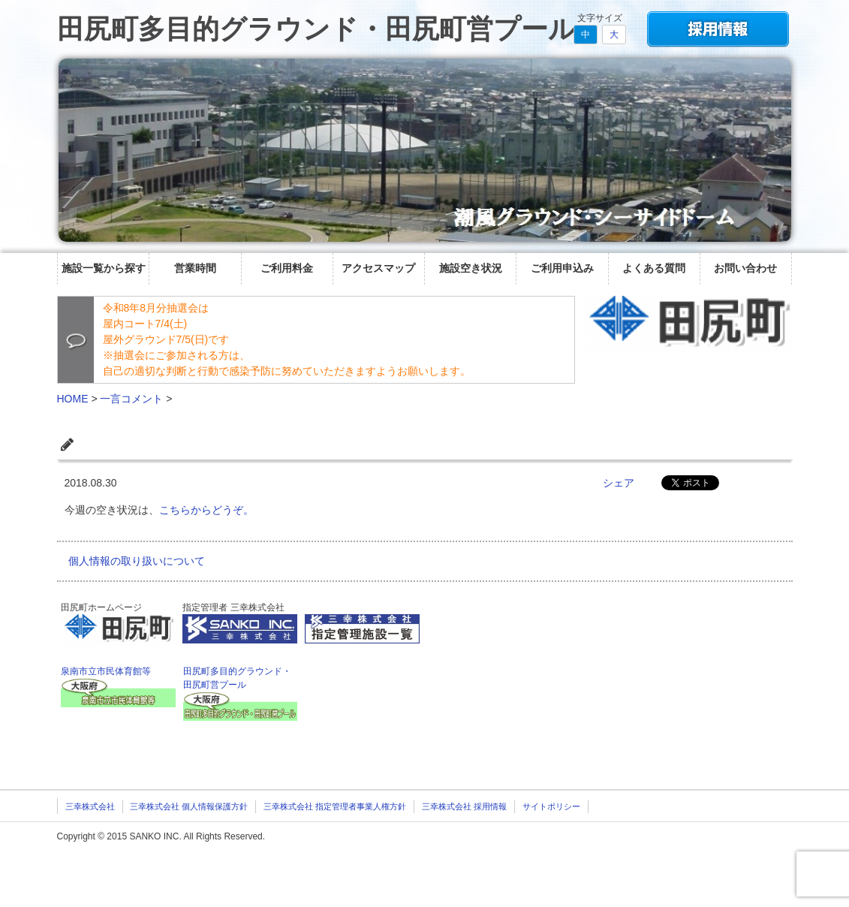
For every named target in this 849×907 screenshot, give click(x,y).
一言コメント (131, 399)
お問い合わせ (745, 268)
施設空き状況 (470, 268)
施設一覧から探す (104, 268)
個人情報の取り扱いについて (136, 561)
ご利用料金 (286, 268)
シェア (618, 483)
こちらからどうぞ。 (206, 510)
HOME (73, 399)
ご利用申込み (562, 268)
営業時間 (195, 268)
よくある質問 (653, 268)
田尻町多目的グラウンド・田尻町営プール (316, 29)
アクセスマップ (378, 268)
